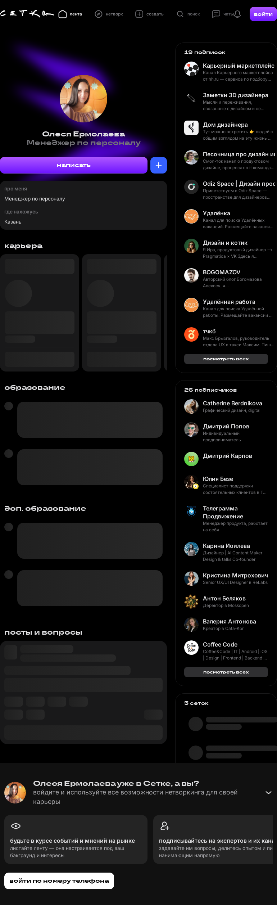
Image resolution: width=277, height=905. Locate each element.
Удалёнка (216, 213)
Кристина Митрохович (235, 575)
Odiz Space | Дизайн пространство (239, 183)
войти (263, 14)
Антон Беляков (224, 598)
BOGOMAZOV (222, 272)
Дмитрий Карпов (227, 455)
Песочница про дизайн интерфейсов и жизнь (239, 154)
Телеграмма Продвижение (223, 512)
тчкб (209, 331)
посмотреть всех (226, 359)
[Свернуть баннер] (268, 792)
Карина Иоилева (226, 545)
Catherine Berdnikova (232, 403)
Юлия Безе (218, 478)
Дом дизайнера (225, 124)
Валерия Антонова (229, 621)
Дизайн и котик (225, 242)
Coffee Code (220, 644)
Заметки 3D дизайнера (235, 95)
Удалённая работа (229, 301)
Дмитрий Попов (226, 426)
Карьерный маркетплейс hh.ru (239, 65)
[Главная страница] (27, 14)
